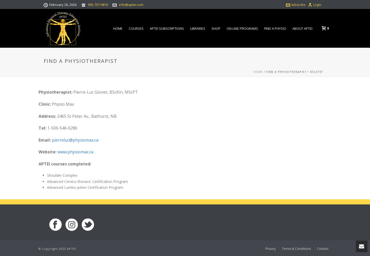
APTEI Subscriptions (167, 28)
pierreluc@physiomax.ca (75, 140)
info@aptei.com (131, 4)
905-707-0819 (98, 4)
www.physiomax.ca (75, 152)
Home (118, 28)
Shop (215, 28)
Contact (322, 249)
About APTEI (302, 28)
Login (314, 5)
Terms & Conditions (296, 249)
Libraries (197, 28)
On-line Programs (242, 28)
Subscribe (296, 5)
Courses (136, 28)
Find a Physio (275, 28)
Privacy (270, 249)
